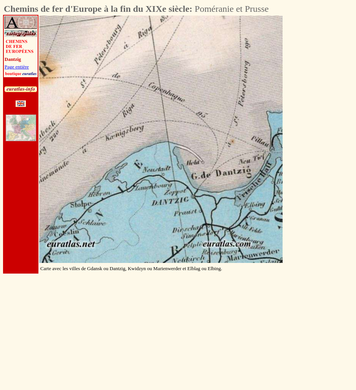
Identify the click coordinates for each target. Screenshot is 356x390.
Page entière (17, 67)
